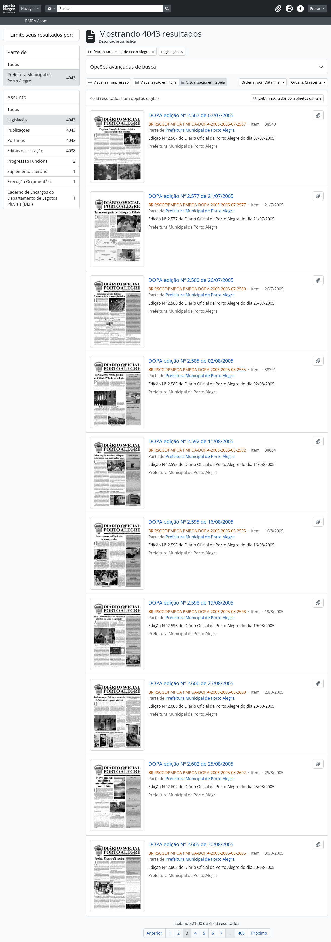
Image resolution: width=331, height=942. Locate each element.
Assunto (16, 97)
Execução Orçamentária (41, 183)
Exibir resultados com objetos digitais (287, 98)
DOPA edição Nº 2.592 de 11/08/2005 (190, 441)
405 (241, 933)
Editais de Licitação (41, 152)
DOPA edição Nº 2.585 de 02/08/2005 (190, 361)
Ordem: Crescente (307, 82)
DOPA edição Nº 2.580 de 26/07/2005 (190, 280)
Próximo (259, 933)
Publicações (41, 131)
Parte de (17, 52)
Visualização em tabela (203, 82)
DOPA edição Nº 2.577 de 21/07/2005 (190, 196)
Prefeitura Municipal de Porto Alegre (41, 78)
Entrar (316, 8)
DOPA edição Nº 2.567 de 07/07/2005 (190, 115)
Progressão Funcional (41, 162)
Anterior (154, 933)
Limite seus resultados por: (41, 34)
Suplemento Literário (41, 172)
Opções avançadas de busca (123, 66)
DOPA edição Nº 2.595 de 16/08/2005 (190, 522)
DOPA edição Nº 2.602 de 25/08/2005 (190, 764)
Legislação (41, 121)
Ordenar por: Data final (261, 82)
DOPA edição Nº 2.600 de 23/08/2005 (190, 683)
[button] (278, 8)
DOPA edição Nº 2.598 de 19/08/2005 (190, 603)
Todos (13, 64)
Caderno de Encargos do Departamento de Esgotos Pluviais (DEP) (41, 198)
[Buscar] (110, 8)
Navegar (28, 8)
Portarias (41, 141)
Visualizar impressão (108, 82)
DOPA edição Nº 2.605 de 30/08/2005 (190, 844)
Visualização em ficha (156, 82)
